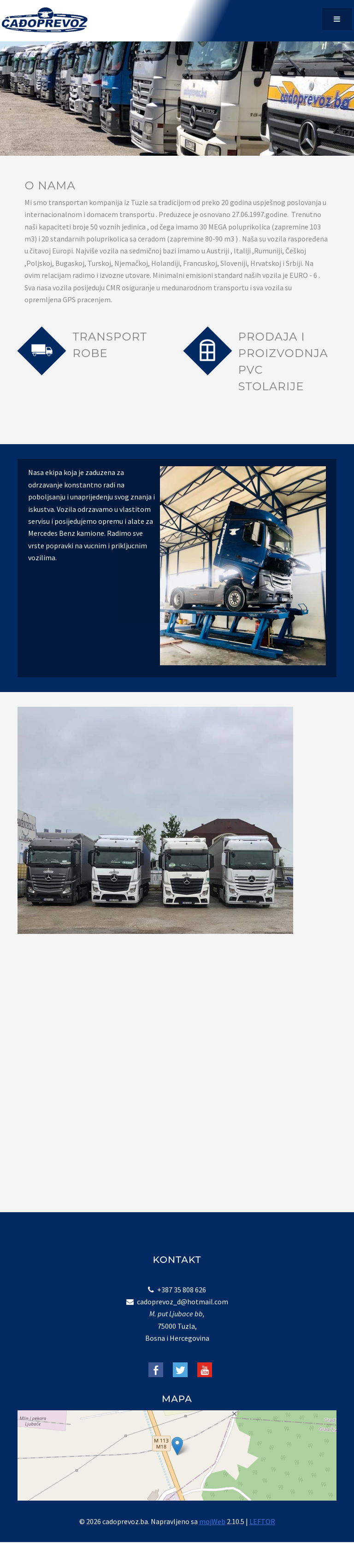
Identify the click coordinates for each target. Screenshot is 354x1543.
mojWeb (212, 1521)
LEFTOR (262, 1521)
